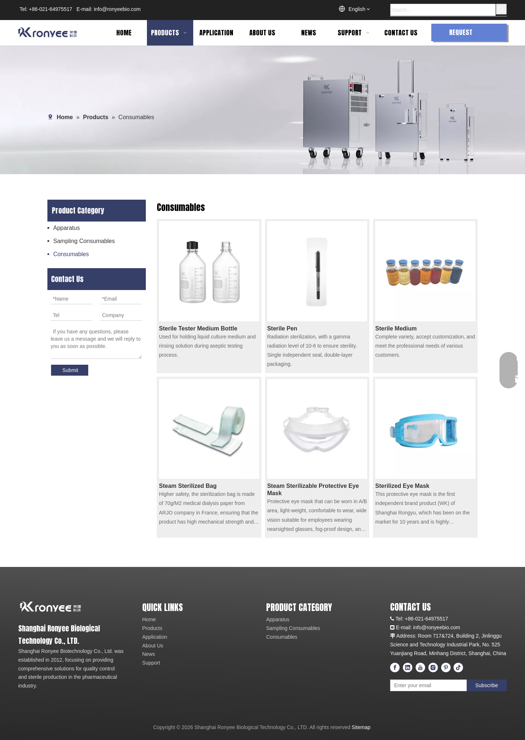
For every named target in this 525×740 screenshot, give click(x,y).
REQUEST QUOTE (460, 34)
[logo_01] (72, 606)
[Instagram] (433, 667)
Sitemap (361, 727)
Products (152, 628)
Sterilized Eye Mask (402, 486)
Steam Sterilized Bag (188, 486)
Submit (70, 370)
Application (154, 637)
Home (149, 619)
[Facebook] (395, 667)
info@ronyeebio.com (117, 9)
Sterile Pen (282, 328)
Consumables (71, 254)
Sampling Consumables (84, 241)
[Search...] (443, 10)
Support (151, 663)
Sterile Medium (396, 328)
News (148, 654)
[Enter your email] (422, 685)
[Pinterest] (446, 667)
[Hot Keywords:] (501, 9)
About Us (152, 646)
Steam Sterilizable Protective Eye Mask (313, 489)
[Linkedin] (407, 667)
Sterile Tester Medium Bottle (198, 328)
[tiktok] (458, 667)
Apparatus (66, 228)
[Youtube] (420, 667)
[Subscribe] (487, 685)
